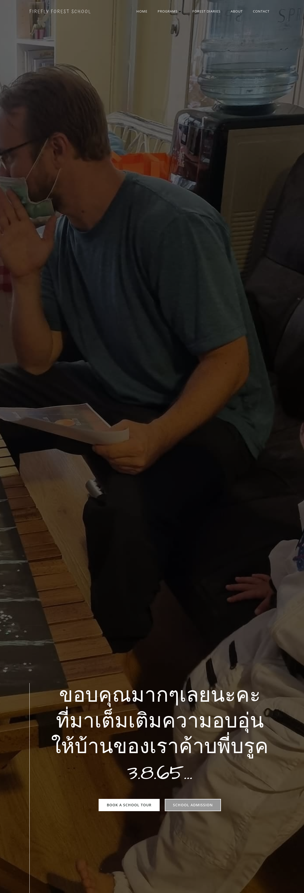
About (237, 11)
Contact (261, 11)
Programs (170, 11)
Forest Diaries (206, 11)
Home (141, 11)
